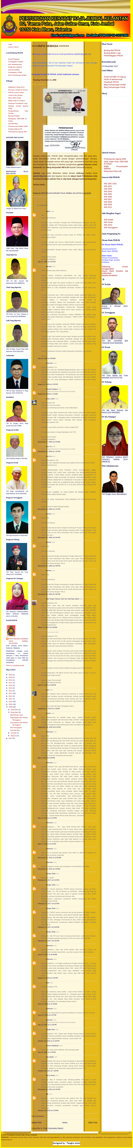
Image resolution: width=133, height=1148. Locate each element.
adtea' (48, 211)
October (14, 733)
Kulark (48, 713)
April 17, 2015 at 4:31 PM (47, 844)
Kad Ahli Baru (13, 124)
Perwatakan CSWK (15, 72)
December (15, 710)
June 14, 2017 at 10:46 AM (47, 954)
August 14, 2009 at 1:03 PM (48, 384)
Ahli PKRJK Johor (16, 715)
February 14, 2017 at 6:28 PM (48, 927)
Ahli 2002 (108, 186)
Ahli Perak (108, 222)
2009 (11, 704)
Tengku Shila (50, 874)
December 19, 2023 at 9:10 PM (49, 1089)
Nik (47, 1094)
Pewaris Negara (52, 389)
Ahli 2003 (108, 189)
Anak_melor (50, 399)
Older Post (92, 1122)
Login (10, 44)
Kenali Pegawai (14, 59)
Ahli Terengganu (16, 727)
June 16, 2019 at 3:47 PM (47, 1015)
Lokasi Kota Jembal (15, 95)
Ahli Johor (108, 225)
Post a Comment (38, 1116)
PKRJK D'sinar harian (16, 92)
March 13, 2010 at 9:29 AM (47, 627)
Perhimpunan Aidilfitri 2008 (18, 126)
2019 (11, 677)
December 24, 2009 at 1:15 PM (49, 451)
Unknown (49, 363)
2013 (11, 693)
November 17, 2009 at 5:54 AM (49, 442)
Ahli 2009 (108, 204)
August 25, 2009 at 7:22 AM (48, 394)
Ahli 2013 (108, 207)
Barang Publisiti (14, 116)
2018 (11, 680)
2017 (11, 683)
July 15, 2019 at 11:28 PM (47, 1025)
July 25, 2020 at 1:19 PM (47, 1052)
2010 (11, 701)
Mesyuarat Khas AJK (113, 171)
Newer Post (37, 1122)
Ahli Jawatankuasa (15, 64)
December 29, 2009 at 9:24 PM (49, 537)
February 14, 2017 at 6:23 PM (48, 904)
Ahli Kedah (108, 220)
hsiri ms (49, 446)
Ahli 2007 (108, 199)
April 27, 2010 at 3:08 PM (47, 685)
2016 (11, 685)
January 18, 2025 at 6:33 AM (48, 1110)
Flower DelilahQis (52, 1046)
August (13, 736)
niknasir (49, 266)
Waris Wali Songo (14, 98)
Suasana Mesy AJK (15, 129)
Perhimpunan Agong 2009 (115, 159)
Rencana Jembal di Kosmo (18, 90)
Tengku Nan (50, 1029)
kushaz (48, 514)
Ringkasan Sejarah (15, 67)
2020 (11, 675)
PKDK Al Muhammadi (113, 79)
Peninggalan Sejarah (15, 62)
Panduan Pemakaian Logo (17, 103)
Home (64, 1122)
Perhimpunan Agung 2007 (17, 132)
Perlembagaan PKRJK (113, 56)
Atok (47, 983)
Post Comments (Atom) (53, 1128)
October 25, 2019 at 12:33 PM (48, 1041)
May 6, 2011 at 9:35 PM (46, 758)
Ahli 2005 (108, 194)
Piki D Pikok (50, 1075)
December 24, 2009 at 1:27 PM (49, 509)
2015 (11, 688)
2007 (11, 738)
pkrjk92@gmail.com (42, 176)
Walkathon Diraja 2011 (16, 87)
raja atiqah (50, 1057)
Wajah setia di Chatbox (16, 101)
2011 (11, 699)
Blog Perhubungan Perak (114, 87)
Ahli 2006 (108, 197)
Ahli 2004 (108, 191)
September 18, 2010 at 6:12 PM (49, 727)
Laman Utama (13, 47)
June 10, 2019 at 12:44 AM (47, 1004)
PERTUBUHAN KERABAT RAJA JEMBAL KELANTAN (18, 641)
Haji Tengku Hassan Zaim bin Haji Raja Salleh (62, 599)
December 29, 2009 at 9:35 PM (49, 594)
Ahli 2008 (108, 202)
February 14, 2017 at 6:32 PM (48, 941)
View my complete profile (15, 665)
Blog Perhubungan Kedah (115, 85)
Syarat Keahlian (14, 70)
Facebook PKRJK (111, 82)
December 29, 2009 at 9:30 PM (49, 566)
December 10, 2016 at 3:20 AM (49, 869)
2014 (11, 691)
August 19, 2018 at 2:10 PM (48, 978)
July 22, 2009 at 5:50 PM (47, 262)
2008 (11, 707)
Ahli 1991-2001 (110, 184)
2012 (11, 696)
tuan (47, 690)
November (15, 712)
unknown (49, 1020)
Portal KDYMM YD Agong (115, 77)
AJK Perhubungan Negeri (17, 75)
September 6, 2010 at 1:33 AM (49, 709)
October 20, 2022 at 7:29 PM (48, 1071)
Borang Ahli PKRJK (112, 50)
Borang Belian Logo (112, 53)
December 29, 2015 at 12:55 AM (49, 858)
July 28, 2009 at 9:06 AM (47, 358)
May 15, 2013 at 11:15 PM (47, 818)
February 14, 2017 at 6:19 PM (48, 880)
